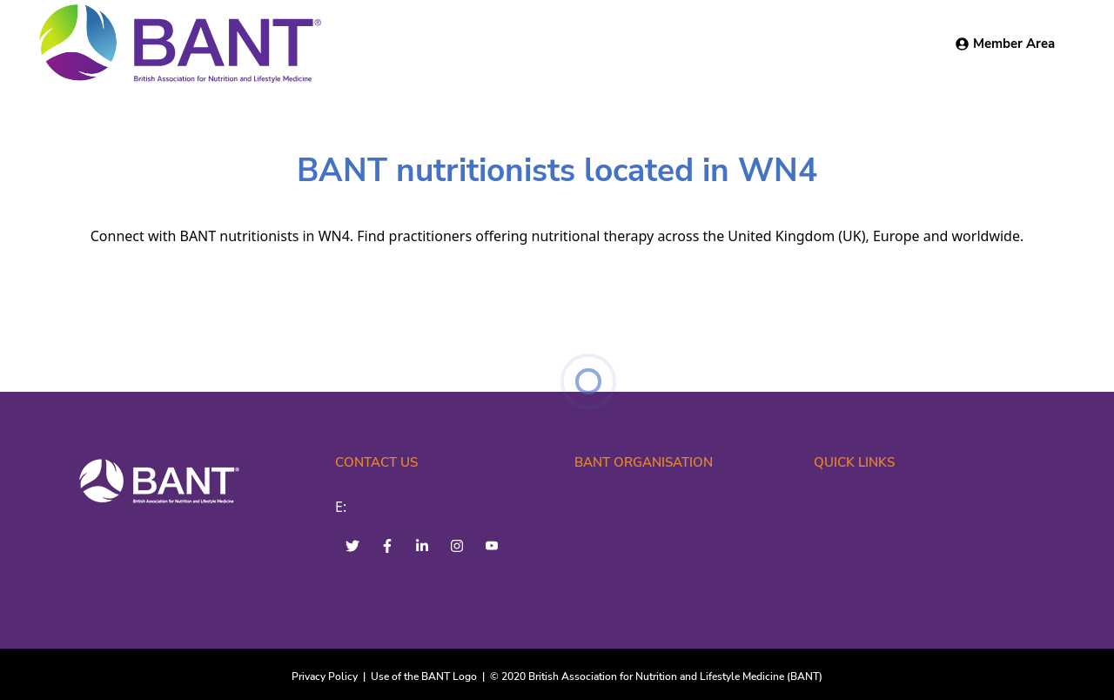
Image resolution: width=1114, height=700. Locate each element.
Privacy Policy (325, 676)
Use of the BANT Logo (424, 676)
